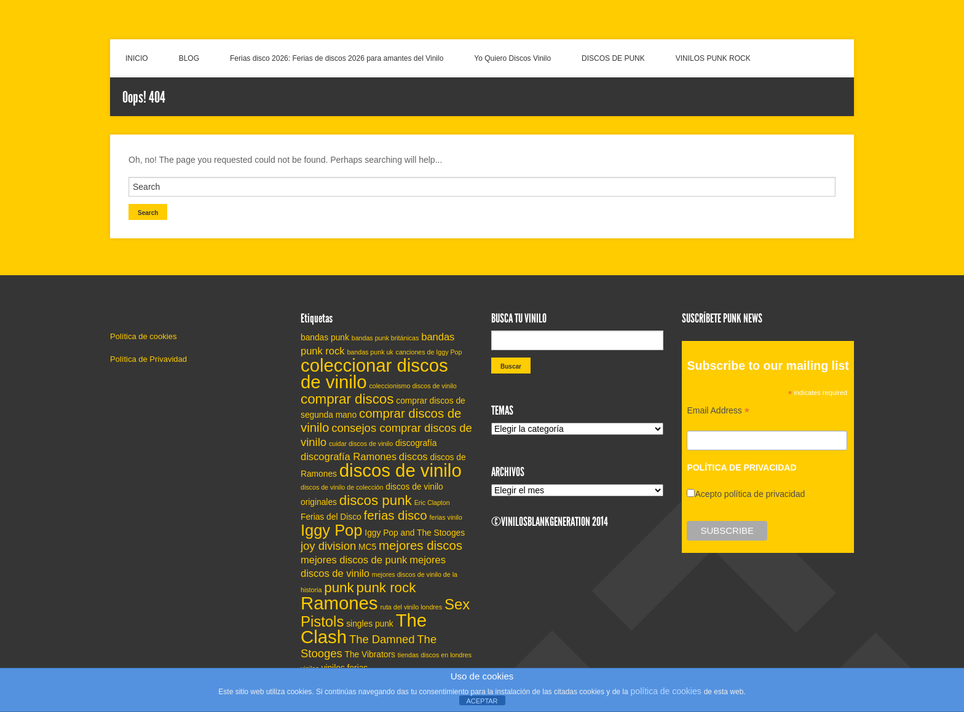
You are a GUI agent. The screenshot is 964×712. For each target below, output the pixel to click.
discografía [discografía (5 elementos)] (416, 443)
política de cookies (666, 691)
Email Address (718, 412)
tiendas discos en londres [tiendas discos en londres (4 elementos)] (435, 655)
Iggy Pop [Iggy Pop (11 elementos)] (331, 530)
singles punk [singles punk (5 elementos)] (369, 623)
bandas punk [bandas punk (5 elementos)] (325, 337)
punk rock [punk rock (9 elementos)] (386, 587)
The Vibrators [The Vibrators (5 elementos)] (370, 654)
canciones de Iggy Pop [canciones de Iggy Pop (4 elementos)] (429, 352)
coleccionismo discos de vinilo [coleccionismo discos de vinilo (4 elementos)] (413, 385)
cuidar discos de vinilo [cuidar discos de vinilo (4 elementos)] (361, 443)
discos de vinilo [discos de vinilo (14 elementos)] (400, 470)
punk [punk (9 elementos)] (339, 587)
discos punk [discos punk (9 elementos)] (375, 500)
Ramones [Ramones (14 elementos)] (339, 603)
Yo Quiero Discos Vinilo (512, 58)
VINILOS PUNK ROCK (713, 58)
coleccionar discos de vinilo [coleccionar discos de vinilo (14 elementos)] (374, 373)
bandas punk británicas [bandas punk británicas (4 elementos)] (385, 338)
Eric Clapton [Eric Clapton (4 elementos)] (432, 502)
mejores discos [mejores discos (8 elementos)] (420, 545)
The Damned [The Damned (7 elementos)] (382, 639)
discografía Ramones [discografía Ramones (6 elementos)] (349, 456)
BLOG (189, 58)
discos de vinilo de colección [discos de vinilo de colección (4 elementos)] (342, 487)
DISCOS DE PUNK (613, 58)
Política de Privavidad (148, 359)
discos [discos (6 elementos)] (413, 456)
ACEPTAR (481, 701)
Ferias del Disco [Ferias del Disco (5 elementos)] (331, 517)
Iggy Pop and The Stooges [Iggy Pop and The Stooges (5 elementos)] (415, 533)
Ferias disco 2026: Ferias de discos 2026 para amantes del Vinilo (336, 58)
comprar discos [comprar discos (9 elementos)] (347, 399)
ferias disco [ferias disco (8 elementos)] (395, 515)
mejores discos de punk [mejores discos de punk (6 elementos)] (354, 559)
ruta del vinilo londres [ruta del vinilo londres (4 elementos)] (411, 607)
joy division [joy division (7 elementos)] (328, 545)
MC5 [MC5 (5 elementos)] (367, 547)
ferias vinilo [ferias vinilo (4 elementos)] (446, 517)
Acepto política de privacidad (750, 494)
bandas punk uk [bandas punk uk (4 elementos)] (370, 352)
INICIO (136, 58)
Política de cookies (143, 336)
